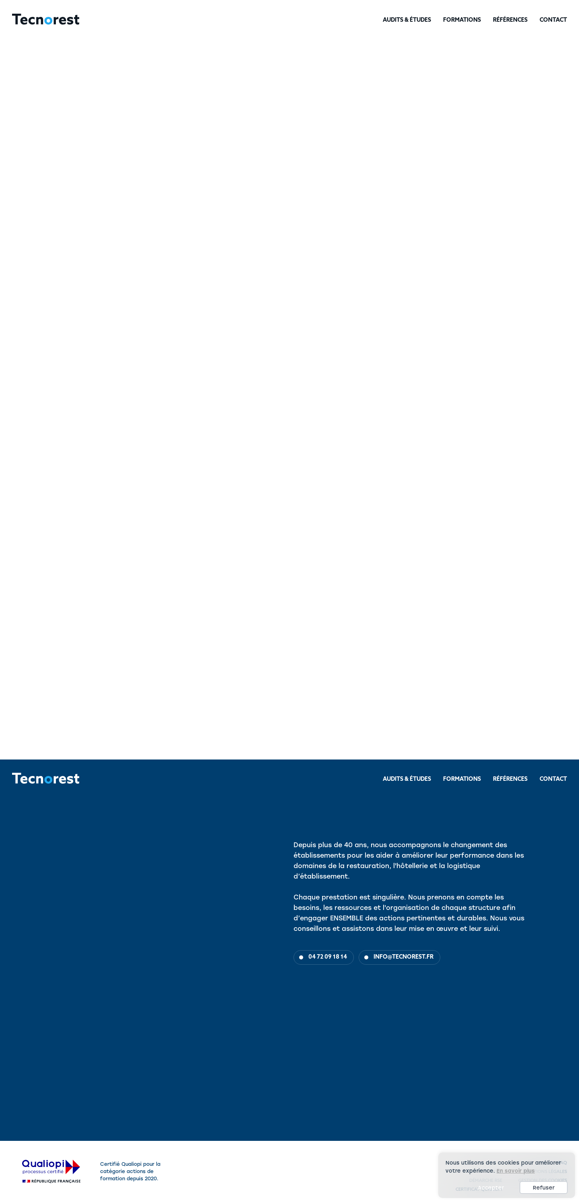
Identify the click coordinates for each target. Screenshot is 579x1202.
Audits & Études (407, 20)
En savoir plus (516, 1171)
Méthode (58, 505)
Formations (462, 20)
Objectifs (19, 505)
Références (510, 20)
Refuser (543, 1188)
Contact (553, 20)
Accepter (491, 1188)
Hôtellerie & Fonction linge (117, 117)
